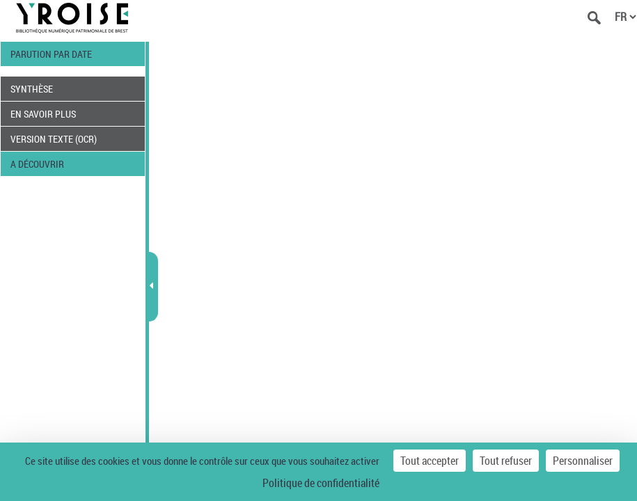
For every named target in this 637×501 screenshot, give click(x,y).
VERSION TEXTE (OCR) (53, 138)
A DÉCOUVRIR (37, 163)
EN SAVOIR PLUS (43, 113)
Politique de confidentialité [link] (320, 483)
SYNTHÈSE (31, 88)
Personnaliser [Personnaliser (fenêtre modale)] (583, 460)
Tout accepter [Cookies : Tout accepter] (429, 460)
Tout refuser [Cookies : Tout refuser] (506, 460)
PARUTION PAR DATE (51, 54)
